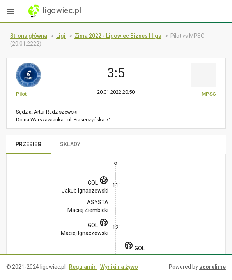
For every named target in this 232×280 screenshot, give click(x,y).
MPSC (209, 94)
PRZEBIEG (28, 144)
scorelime (212, 267)
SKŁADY (70, 144)
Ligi (61, 36)
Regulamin (83, 267)
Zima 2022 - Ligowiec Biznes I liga (117, 36)
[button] (11, 11)
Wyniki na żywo (119, 267)
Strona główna (28, 36)
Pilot (21, 94)
